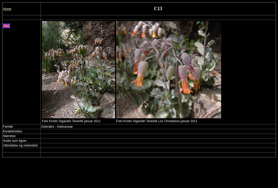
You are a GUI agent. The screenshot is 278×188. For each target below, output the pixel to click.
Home (7, 9)
